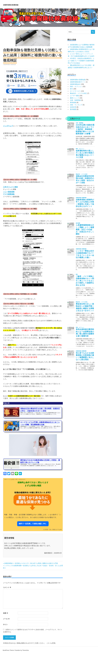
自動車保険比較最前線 (21, 4)
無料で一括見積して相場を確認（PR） (33, 524)
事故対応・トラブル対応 (78, 93)
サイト (5, 624)
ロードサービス (75, 91)
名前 (5, 613)
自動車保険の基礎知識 (9, 64)
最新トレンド (74, 98)
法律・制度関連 (75, 100)
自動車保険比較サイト (77, 82)
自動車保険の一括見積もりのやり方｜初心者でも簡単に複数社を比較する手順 (31, 563)
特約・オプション (76, 86)
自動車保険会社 (75, 84)
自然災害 (73, 107)
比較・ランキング (76, 105)
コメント (7, 587)
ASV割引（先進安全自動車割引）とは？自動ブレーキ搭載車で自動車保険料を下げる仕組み (81, 61)
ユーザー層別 (74, 95)
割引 (71, 89)
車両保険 (73, 102)
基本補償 (73, 109)
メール (6, 619)
